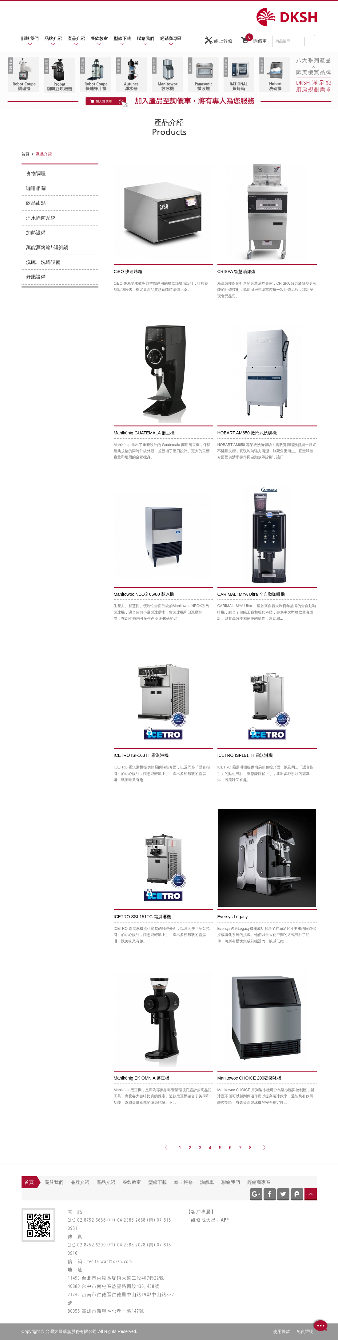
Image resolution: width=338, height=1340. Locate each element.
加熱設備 (36, 232)
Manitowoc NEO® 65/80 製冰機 (144, 594)
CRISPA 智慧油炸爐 (236, 271)
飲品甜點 (36, 203)
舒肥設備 (36, 276)
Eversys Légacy (232, 916)
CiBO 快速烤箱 (128, 271)
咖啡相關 (36, 188)
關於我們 (30, 38)
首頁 (29, 1182)
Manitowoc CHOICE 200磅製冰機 (249, 1078)
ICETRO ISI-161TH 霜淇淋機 (245, 755)
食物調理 (36, 173)
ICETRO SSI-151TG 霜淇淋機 (142, 916)
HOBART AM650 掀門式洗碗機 (247, 432)
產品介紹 (76, 38)
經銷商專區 (171, 38)
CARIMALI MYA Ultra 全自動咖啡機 (251, 594)
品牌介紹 (53, 38)
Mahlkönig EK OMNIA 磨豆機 (141, 1078)
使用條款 (281, 1331)
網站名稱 (286, 17)
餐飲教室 (99, 38)
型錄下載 (122, 38)
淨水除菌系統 (41, 218)
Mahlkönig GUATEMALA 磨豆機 (144, 432)
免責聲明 (305, 1331)
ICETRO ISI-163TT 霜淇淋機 (141, 755)
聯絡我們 (145, 38)
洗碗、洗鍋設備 (43, 262)
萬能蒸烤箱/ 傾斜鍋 (47, 247)
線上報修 (219, 40)
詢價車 (254, 39)
